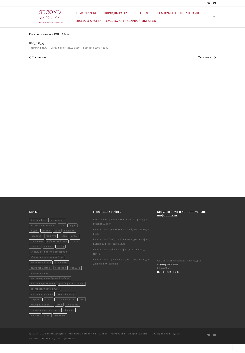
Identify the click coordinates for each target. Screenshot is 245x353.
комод (76, 242)
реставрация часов (42, 302)
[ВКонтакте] (208, 3)
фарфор (35, 324)
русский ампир (67, 302)
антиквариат (58, 220)
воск (58, 231)
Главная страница (40, 34)
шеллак (49, 324)
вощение (70, 231)
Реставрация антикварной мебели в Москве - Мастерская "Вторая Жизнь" (98, 342)
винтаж (46, 231)
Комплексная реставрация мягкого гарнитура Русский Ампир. (120, 221)
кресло (49, 247)
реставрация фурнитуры (45, 296)
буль (63, 225)
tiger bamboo (38, 220)
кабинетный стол (58, 242)
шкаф (62, 324)
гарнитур (51, 236)
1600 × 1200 (101, 48)
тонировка (37, 318)
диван (75, 236)
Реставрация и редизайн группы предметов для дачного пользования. (121, 261)
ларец (61, 247)
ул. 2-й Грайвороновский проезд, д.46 (179, 260)
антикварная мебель (43, 225)
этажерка (75, 324)
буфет (73, 225)
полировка (62, 264)
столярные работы (52, 313)
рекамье (77, 269)
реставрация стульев (43, 291)
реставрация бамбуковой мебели (51, 280)
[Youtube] (214, 3)
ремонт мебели (40, 275)
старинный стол (66, 307)
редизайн (61, 269)
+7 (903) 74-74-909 (41, 347)
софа (49, 307)
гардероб (36, 236)
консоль (35, 247)
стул (70, 313)
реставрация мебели (43, 285)
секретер (36, 307)
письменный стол (41, 264)
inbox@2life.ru (164, 268)
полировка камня (41, 269)
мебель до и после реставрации (50, 253)
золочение (37, 242)
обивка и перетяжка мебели (47, 258)
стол (33, 313)
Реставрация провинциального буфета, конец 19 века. (121, 231)
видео (34, 231)
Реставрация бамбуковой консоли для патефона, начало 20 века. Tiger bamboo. (121, 241)
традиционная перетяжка (63, 318)
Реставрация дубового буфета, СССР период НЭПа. (119, 251)
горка (64, 236)
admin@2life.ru (39, 48)
